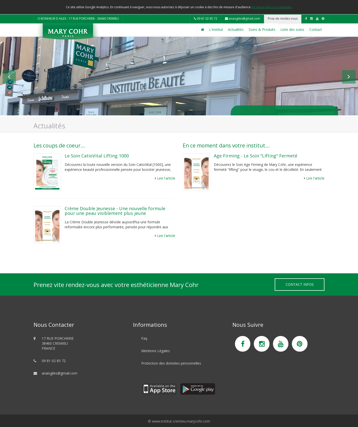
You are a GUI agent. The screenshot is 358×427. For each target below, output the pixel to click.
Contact (315, 29)
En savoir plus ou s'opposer (271, 7)
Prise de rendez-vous (283, 18)
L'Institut (216, 29)
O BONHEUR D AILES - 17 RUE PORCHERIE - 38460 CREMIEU (78, 18)
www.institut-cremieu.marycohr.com (181, 421)
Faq (144, 338)
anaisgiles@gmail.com (242, 18)
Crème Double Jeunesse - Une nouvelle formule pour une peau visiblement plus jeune (115, 210)
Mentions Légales (155, 350)
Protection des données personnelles (171, 363)
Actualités (236, 29)
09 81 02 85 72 (205, 18)
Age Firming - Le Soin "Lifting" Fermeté (255, 156)
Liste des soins (292, 29)
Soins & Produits (262, 29)
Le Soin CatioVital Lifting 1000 (97, 156)
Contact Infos (300, 284)
